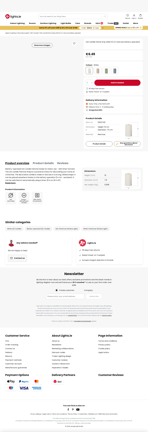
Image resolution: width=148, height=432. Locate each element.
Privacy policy (104, 344)
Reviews (62, 154)
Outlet (126, 14)
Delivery (8, 352)
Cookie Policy (83, 414)
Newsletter (56, 344)
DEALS (90, 18)
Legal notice (103, 352)
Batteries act (93, 414)
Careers (55, 363)
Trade (112, 14)
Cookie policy (104, 348)
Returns (8, 356)
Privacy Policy (72, 414)
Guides (65, 367)
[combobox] (73, 7)
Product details (43, 154)
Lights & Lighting (10, 24)
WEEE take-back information (108, 414)
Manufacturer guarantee (16, 367)
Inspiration (56, 367)
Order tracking (11, 344)
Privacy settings (36, 414)
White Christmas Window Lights (95, 216)
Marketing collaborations (63, 348)
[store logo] (13, 7)
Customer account (13, 363)
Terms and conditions (107, 341)
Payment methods (13, 360)
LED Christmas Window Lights (67, 216)
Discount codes (58, 352)
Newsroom (65, 363)
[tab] (17, 154)
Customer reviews (60, 360)
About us (55, 341)
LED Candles (34, 24)
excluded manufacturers (82, 321)
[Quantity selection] (89, 73)
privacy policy (107, 315)
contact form (72, 315)
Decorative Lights (23, 24)
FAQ (7, 341)
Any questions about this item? (128, 135)
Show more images (42, 36)
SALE (99, 14)
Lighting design (64, 356)
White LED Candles (14, 216)
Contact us (10, 348)
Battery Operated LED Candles (38, 216)
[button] (74, 34)
